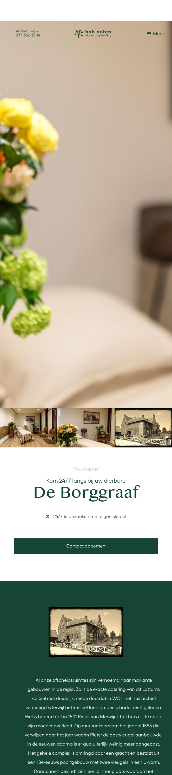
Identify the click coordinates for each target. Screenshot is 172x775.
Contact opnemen (85, 545)
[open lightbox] (86, 214)
